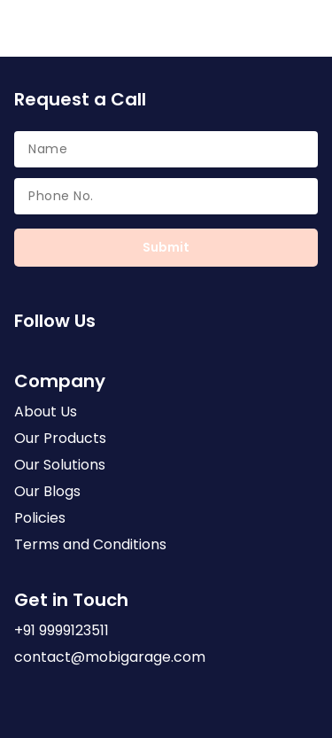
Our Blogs (47, 493)
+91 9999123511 (61, 633)
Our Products (60, 440)
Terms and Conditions (90, 547)
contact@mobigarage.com (109, 659)
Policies (40, 520)
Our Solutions (59, 467)
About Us (45, 414)
